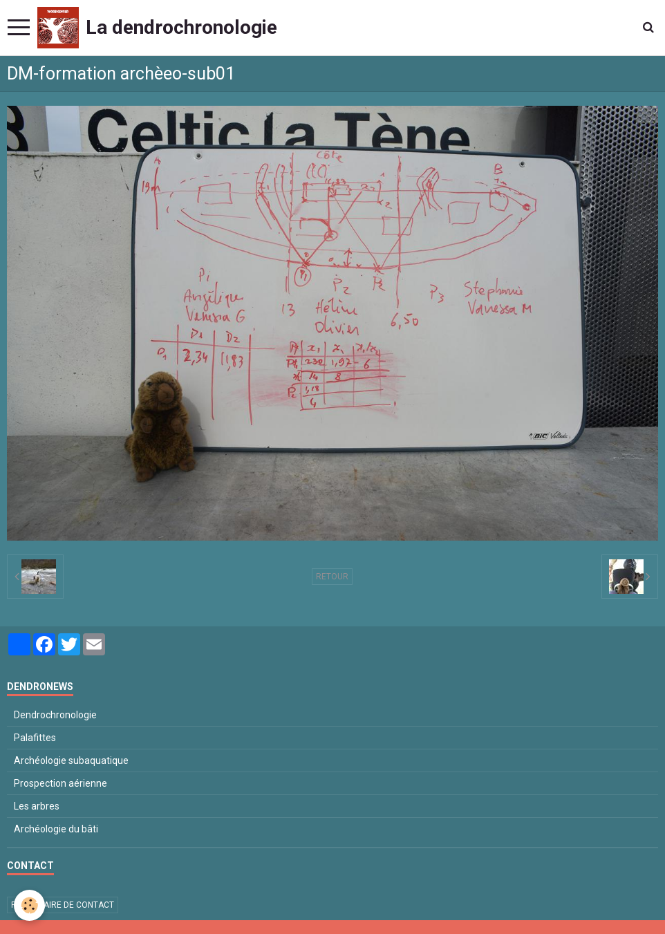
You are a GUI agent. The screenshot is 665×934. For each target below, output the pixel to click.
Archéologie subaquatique (71, 760)
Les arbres (36, 806)
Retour (332, 576)
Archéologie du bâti (56, 828)
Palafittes (35, 737)
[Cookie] (29, 905)
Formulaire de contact (62, 905)
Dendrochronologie (55, 714)
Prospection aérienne (60, 783)
